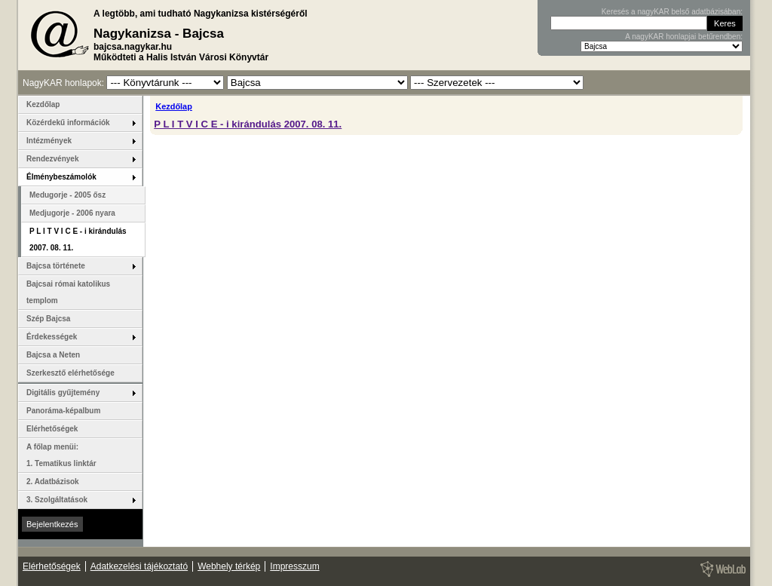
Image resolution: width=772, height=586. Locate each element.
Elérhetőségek (52, 429)
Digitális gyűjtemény (63, 392)
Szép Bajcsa (48, 318)
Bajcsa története (55, 266)
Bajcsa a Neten (53, 355)
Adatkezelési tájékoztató (139, 566)
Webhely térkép (229, 566)
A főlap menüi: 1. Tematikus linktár (61, 455)
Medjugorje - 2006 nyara (72, 213)
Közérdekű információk (68, 122)
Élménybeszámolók (61, 177)
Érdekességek (51, 337)
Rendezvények (52, 159)
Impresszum (294, 566)
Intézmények (49, 141)
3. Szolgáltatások (56, 499)
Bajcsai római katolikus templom (68, 292)
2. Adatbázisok (52, 481)
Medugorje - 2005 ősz (67, 195)
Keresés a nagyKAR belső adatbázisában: (672, 12)
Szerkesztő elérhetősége (70, 373)
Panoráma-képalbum (63, 411)
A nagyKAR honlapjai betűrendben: (684, 36)
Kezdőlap (173, 106)
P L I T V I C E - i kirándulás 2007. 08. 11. (248, 124)
